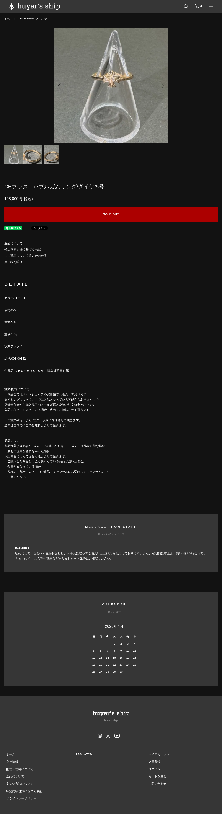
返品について (13, 243)
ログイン (153, 769)
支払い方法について (18, 783)
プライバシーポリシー (19, 798)
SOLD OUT (111, 214)
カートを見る (156, 776)
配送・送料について (18, 769)
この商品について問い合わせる (25, 255)
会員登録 (153, 761)
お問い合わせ (156, 783)
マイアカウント (157, 754)
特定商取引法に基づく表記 (22, 249)
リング (46, 18)
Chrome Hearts (27, 18)
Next (162, 85)
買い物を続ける (15, 262)
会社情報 (10, 761)
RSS (78, 754)
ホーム (8, 18)
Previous (60, 85)
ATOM (88, 754)
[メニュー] (211, 6)
